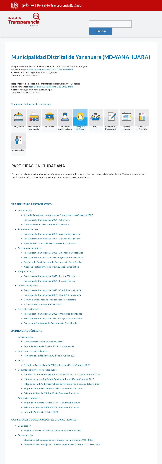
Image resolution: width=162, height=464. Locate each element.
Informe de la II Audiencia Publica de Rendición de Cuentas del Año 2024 (62, 376)
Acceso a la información (18, 135)
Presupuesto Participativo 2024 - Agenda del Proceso (52, 231)
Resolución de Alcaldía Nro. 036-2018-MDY (50, 62)
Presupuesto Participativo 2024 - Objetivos (47, 212)
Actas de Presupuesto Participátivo (43, 297)
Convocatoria (25, 203)
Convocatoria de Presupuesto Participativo (46, 217)
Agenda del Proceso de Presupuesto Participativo (50, 236)
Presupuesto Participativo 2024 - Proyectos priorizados (53, 311)
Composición (24, 418)
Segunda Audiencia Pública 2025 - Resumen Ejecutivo (52, 395)
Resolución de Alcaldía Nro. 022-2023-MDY (50, 79)
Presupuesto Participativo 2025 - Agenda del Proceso (52, 226)
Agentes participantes (29, 240)
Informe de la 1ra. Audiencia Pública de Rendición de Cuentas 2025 (59, 372)
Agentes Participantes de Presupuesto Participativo (51, 259)
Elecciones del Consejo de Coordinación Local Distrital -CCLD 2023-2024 (62, 437)
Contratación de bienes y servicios (111, 112)
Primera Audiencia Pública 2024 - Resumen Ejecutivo (51, 386)
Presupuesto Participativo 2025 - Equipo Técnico (50, 269)
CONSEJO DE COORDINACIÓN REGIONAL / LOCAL (44, 412)
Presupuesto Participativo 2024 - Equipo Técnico (50, 273)
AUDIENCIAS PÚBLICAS (26, 323)
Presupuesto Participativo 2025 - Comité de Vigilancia (52, 283)
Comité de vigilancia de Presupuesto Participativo (50, 292)
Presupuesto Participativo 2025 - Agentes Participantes (53, 245)
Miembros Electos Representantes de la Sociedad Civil (52, 423)
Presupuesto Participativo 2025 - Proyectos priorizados (53, 306)
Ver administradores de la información (31, 96)
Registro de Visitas (34, 134)
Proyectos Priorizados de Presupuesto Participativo (51, 316)
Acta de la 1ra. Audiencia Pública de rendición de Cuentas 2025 (57, 357)
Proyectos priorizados (29, 301)
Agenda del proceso (28, 222)
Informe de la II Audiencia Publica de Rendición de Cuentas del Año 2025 (62, 367)
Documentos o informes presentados (37, 362)
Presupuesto (49, 111)
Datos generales (18, 111)
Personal (96, 111)
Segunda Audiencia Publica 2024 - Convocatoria (49, 339)
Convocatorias (25, 329)
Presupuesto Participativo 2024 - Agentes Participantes (53, 250)
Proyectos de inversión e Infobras (65, 112)
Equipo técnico (25, 264)
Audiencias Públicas (28, 390)
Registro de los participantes (33, 343)
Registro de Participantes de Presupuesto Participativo (53, 255)
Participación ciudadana (80, 112)
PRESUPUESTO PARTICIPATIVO (31, 197)
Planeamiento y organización (34, 112)
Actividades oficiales (127, 112)
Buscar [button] (144, 24)
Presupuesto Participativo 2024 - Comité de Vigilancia (52, 287)
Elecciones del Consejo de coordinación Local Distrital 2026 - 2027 (59, 432)
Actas (21, 353)
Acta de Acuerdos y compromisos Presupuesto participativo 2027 (58, 208)
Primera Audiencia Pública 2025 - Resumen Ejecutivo (51, 400)
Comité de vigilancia (28, 278)
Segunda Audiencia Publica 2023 (41, 404)
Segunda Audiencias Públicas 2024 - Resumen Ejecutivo (53, 381)
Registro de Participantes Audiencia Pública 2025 (50, 348)
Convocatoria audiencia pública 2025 (43, 334)
